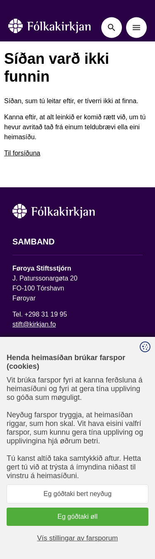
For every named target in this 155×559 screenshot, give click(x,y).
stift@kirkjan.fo (34, 324)
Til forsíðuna (22, 153)
